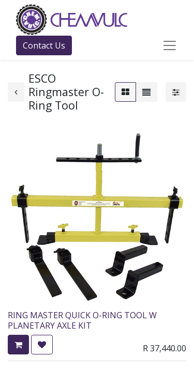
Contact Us (44, 45)
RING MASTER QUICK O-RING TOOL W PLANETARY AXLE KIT (82, 320)
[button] (18, 344)
